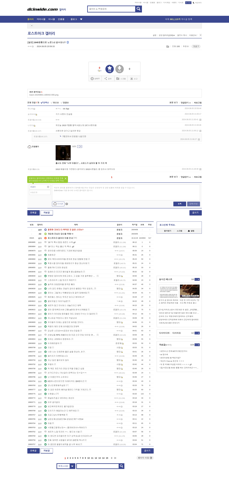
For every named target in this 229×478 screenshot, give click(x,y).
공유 (108, 78)
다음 (112, 458)
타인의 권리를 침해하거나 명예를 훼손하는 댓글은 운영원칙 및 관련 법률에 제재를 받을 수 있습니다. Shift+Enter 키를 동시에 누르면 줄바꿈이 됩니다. (94, 189)
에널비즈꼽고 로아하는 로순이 (59, 398)
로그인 (188, 3)
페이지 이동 (145, 458)
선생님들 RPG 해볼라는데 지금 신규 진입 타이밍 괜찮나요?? (70, 335)
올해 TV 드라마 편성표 (55, 267)
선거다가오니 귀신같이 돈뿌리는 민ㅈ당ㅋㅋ (65, 373)
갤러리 (30, 19)
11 (92, 458)
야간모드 (197, 3)
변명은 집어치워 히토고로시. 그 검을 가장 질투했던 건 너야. (70, 276)
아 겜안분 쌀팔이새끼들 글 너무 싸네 (62, 444)
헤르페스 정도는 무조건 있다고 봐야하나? (64, 297)
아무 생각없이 (52, 402)
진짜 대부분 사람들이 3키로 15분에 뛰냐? (64, 440)
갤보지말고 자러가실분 (56, 301)
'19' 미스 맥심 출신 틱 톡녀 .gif (59, 246)
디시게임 (166, 2)
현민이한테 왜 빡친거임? (170, 358)
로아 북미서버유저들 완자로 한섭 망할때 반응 (66, 259)
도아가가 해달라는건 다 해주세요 (60, 411)
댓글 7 (196, 46)
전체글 (33, 212)
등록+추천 (193, 204)
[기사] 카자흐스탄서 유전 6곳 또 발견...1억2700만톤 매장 (179, 310)
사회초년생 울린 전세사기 (169, 323)
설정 (154, 35)
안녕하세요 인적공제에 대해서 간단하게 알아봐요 (179, 320)
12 (96, 458)
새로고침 (198, 103)
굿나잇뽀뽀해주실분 (54, 385)
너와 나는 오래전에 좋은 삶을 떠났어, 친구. (64, 352)
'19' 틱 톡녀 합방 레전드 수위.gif (59, 242)
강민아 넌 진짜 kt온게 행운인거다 (173, 351)
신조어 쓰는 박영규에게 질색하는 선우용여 (176, 316)
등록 (179, 204)
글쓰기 (195, 212)
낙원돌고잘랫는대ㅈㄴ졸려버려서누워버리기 (65, 427)
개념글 (46, 212)
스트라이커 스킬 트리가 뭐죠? (59, 280)
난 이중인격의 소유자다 (56, 377)
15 (107, 458)
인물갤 (152, 2)
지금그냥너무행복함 (54, 415)
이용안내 (193, 35)
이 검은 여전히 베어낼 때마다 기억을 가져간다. (66, 390)
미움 (48, 423)
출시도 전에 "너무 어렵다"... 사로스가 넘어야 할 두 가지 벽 (81, 163)
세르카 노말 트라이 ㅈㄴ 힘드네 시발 (62, 432)
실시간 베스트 (165, 279)
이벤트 (174, 2)
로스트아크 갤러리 (41, 33)
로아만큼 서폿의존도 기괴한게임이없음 (63, 251)
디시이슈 (176, 333)
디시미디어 (164, 333)
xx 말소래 (164, 355)
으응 (48, 347)
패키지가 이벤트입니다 (56, 356)
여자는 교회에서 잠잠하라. (57, 339)
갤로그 (159, 2)
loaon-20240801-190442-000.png (43, 95)
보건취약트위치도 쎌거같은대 (59, 406)
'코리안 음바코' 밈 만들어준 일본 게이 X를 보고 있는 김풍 (179, 313)
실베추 (95, 78)
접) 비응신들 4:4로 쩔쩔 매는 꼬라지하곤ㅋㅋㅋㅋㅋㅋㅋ (180, 368)
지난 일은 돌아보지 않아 (56, 360)
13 (99, 458)
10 (88, 458)
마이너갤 (138, 2)
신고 (134, 78)
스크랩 (167, 46)
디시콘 (180, 2)
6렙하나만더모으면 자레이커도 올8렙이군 (64, 381)
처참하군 (49, 255)
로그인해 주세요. (167, 225)
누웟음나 (49, 394)
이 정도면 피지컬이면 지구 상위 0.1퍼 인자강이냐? (68, 436)
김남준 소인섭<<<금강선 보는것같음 (62, 331)
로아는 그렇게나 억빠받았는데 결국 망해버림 (65, 293)
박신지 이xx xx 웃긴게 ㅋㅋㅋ (172, 361)
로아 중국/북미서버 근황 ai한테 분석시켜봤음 (65, 310)
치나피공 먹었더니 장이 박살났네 (60, 318)
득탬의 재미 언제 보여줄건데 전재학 (61, 326)
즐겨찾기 (167, 231)
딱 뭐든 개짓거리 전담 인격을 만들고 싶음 (64, 368)
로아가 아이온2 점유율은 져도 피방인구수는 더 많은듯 (69, 314)
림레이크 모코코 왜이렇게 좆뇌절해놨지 (63, 272)
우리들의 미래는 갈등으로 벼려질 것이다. (64, 322)
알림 (191, 231)
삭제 (200, 120)
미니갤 (145, 2)
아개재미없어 (51, 343)
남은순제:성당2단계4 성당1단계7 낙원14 (63, 419)
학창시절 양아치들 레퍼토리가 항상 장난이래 (65, 263)
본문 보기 (173, 102)
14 (103, 458)
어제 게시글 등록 (178, 19)
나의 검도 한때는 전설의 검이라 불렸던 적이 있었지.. (69, 288)
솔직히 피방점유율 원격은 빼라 (59, 284)
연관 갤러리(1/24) (167, 35)
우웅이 (49, 364)
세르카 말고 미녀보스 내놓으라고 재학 (62, 305)
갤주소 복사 (182, 35)
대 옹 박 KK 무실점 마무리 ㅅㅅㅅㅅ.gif (176, 364)
